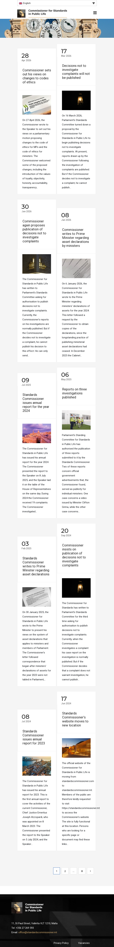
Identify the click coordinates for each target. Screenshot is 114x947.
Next (90, 870)
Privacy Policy (61, 943)
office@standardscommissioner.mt (37, 932)
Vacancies (84, 943)
